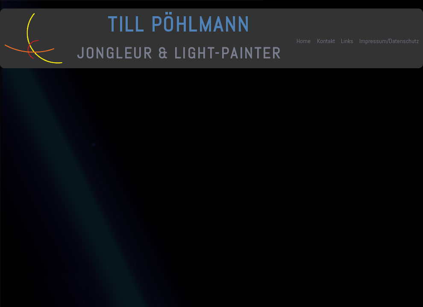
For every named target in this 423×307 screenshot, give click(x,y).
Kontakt (326, 41)
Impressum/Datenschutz (389, 41)
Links (347, 41)
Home (304, 41)
